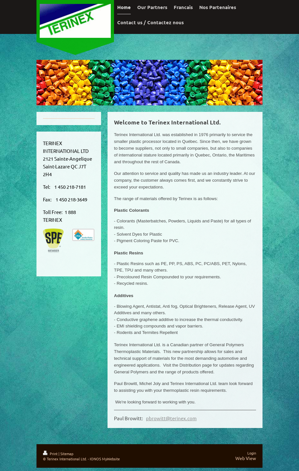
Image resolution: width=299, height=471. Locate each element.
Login (251, 456)
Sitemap (66, 456)
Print (50, 456)
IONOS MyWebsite (105, 461)
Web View (245, 461)
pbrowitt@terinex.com (171, 421)
